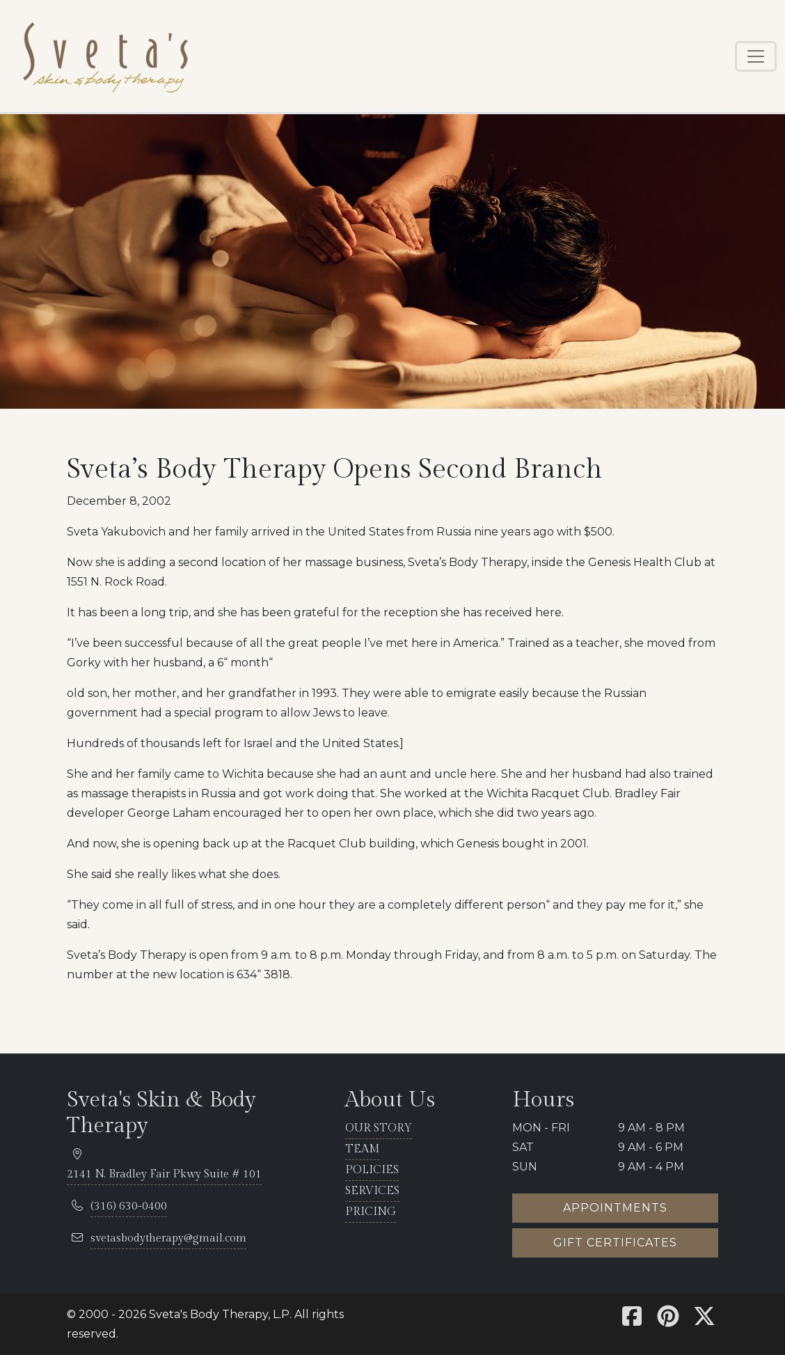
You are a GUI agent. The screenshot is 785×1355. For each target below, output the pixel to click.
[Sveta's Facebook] (632, 1320)
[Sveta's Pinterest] (668, 1320)
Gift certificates (615, 1242)
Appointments (615, 1207)
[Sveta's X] (704, 1320)
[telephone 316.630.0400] (128, 1207)
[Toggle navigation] (756, 56)
